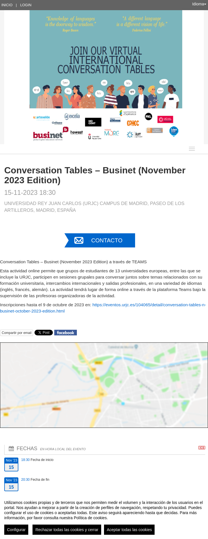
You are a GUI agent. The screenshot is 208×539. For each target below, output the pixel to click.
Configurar (16, 529)
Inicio (6, 5)
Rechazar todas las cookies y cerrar (66, 529)
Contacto (106, 240)
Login (25, 5)
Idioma (199, 4)
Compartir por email (16, 333)
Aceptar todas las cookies (129, 529)
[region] (104, 515)
